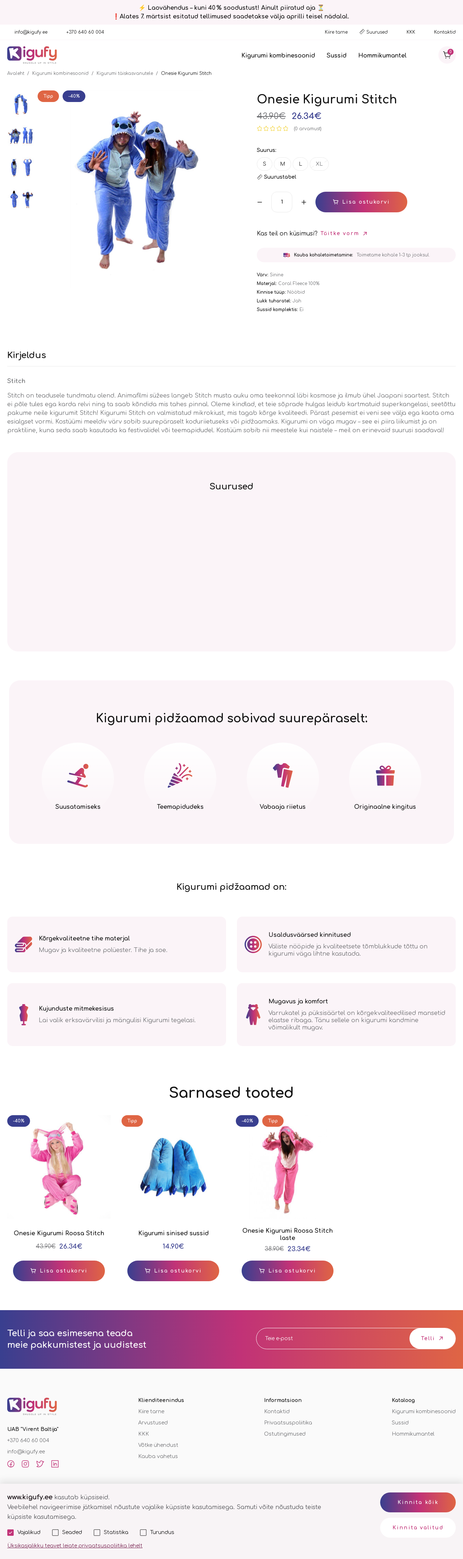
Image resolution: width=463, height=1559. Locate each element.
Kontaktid (445, 32)
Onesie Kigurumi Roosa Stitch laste (287, 1234)
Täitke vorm (339, 233)
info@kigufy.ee (30, 32)
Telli (428, 1338)
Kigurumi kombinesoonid (278, 55)
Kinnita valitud (417, 1527)
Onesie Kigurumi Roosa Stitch (59, 1233)
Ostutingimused (285, 1434)
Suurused (377, 32)
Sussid (337, 55)
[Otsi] (427, 55)
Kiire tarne (336, 32)
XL (319, 164)
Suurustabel (280, 177)
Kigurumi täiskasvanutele (125, 73)
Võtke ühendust (158, 1445)
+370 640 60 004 (85, 32)
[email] (310, 1338)
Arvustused (153, 1423)
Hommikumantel (382, 55)
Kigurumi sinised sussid (173, 1233)
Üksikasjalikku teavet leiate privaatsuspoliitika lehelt (75, 1546)
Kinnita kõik (418, 1502)
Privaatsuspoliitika (288, 1423)
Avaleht (15, 73)
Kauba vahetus (158, 1456)
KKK (411, 32)
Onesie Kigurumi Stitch (186, 73)
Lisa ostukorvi (366, 202)
